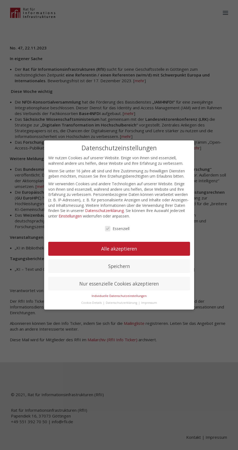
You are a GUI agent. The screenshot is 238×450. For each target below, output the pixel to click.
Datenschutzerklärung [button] (122, 298)
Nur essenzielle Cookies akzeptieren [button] (119, 278)
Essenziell (117, 224)
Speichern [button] (119, 261)
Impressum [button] (149, 298)
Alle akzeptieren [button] (119, 243)
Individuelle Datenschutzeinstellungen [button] (119, 291)
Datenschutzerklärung (104, 205)
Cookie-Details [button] (92, 298)
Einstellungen (70, 211)
